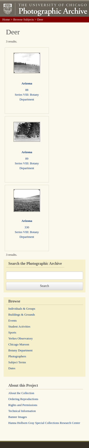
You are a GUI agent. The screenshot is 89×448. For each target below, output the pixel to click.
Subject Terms (17, 362)
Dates (11, 368)
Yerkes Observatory (20, 338)
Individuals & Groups (21, 308)
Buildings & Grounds (21, 314)
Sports (12, 332)
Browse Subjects (23, 19)
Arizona (27, 83)
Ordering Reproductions (23, 399)
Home (6, 19)
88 (26, 90)
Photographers (17, 356)
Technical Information (22, 411)
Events (12, 320)
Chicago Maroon (18, 344)
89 (26, 158)
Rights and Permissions (22, 405)
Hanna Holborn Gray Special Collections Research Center (44, 423)
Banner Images (17, 417)
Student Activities (19, 326)
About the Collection (21, 393)
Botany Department (20, 350)
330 (26, 227)
